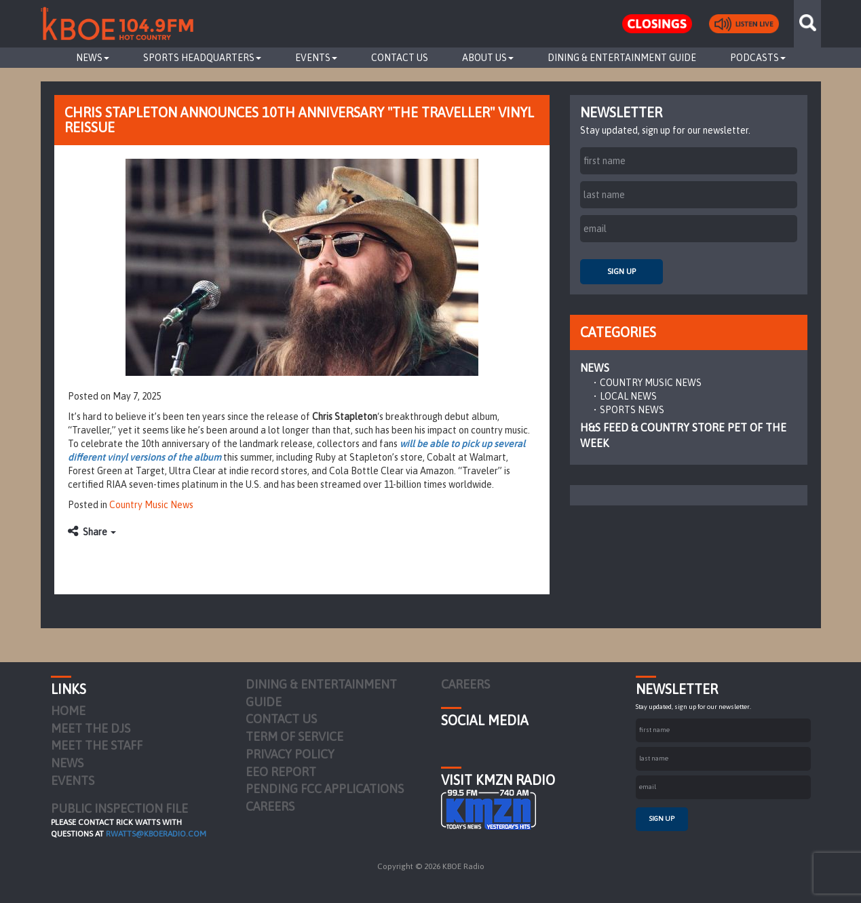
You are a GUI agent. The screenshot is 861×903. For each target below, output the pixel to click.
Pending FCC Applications (325, 789)
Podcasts (758, 57)
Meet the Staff (96, 745)
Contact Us (399, 57)
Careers (270, 806)
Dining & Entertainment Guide (622, 57)
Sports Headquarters (202, 57)
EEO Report (281, 772)
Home (68, 711)
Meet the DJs (90, 728)
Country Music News (151, 504)
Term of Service (294, 736)
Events (316, 57)
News (92, 57)
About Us (488, 57)
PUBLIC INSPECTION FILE (119, 808)
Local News (628, 396)
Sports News (632, 409)
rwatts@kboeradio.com (156, 834)
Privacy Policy (290, 754)
